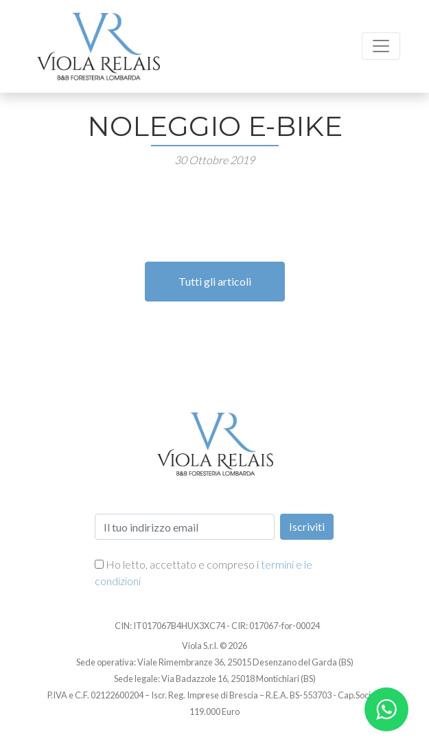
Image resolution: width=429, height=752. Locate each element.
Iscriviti (307, 526)
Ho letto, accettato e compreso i (203, 572)
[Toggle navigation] (381, 46)
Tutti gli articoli (214, 281)
